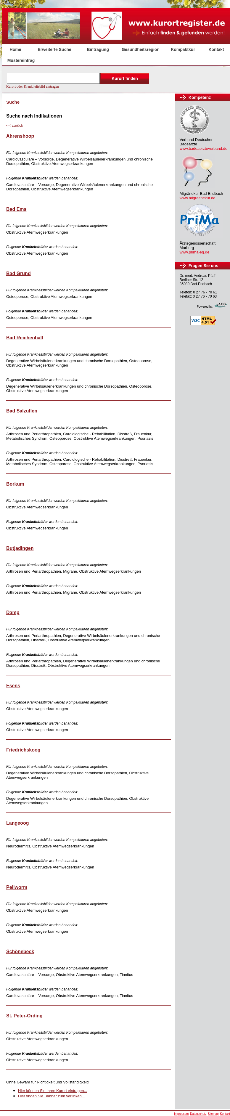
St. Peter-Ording (24, 1015)
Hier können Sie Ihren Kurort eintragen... (52, 1090)
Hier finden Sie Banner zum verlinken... (51, 1096)
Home (15, 49)
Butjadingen (19, 548)
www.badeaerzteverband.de (203, 148)
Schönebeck (20, 951)
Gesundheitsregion (141, 49)
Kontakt (225, 1113)
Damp (12, 612)
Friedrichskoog (23, 749)
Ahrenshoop (20, 136)
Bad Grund (18, 273)
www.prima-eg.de (194, 252)
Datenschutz (198, 1113)
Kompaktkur (183, 49)
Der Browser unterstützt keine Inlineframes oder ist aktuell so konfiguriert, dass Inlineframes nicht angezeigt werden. (78, 80)
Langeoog (17, 823)
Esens (13, 685)
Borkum (15, 483)
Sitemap (213, 1113)
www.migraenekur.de (197, 198)
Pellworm (16, 887)
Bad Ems (16, 209)
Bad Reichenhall (24, 337)
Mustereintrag (21, 60)
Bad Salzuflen (21, 410)
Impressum (181, 1113)
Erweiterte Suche (54, 49)
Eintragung (98, 49)
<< (14, 125)
